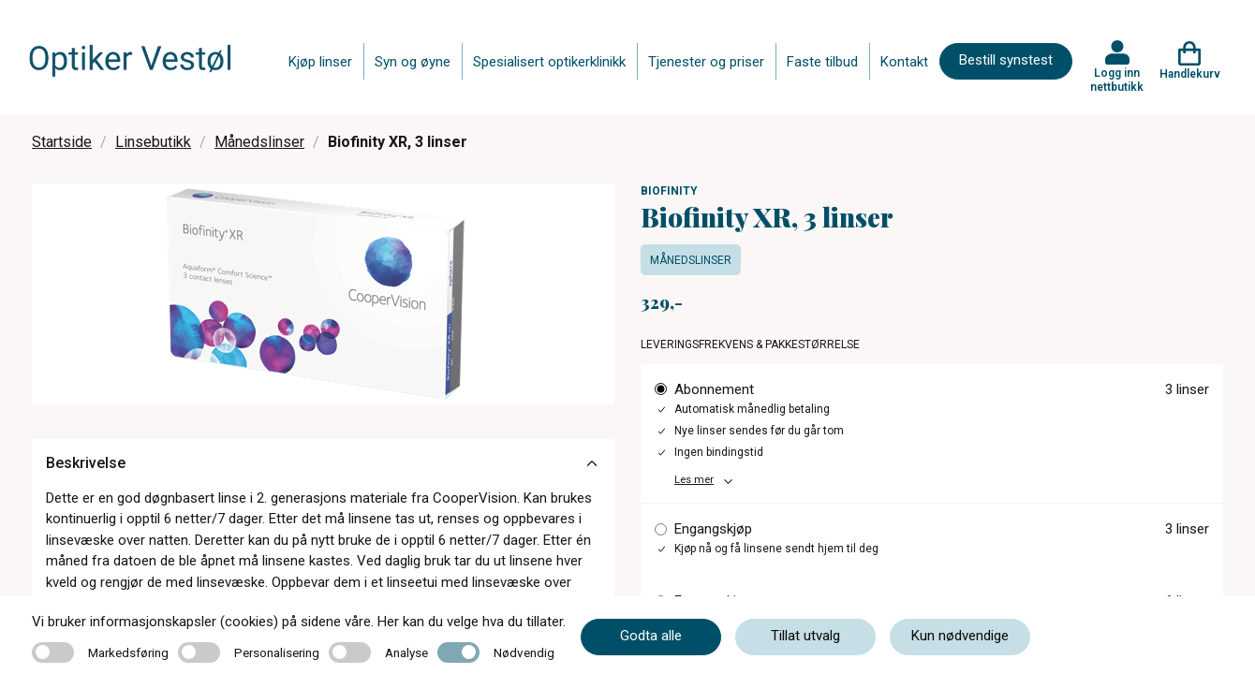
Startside (62, 142)
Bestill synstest (1006, 59)
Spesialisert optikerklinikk (549, 61)
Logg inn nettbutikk (1117, 79)
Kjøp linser (320, 61)
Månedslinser (259, 142)
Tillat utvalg (805, 635)
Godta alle (651, 635)
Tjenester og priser (706, 61)
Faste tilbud (822, 61)
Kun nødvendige (960, 635)
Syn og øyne (412, 61)
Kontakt (904, 61)
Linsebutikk (153, 142)
